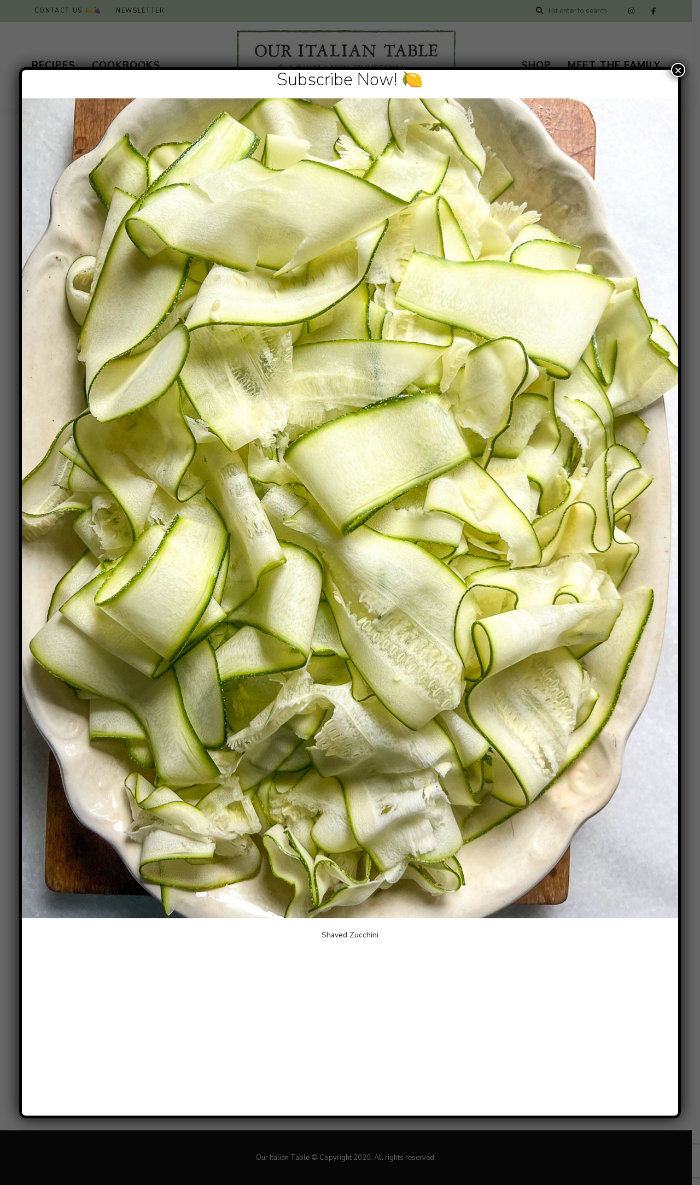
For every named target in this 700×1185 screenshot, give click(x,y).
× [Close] (678, 70)
